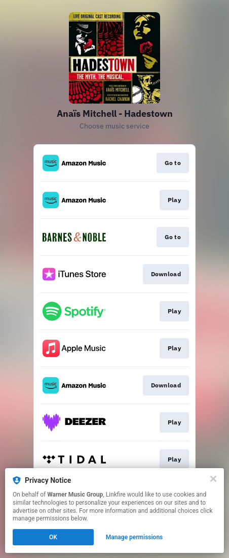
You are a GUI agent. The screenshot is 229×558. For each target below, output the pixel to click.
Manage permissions (134, 537)
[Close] (213, 479)
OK (53, 537)
